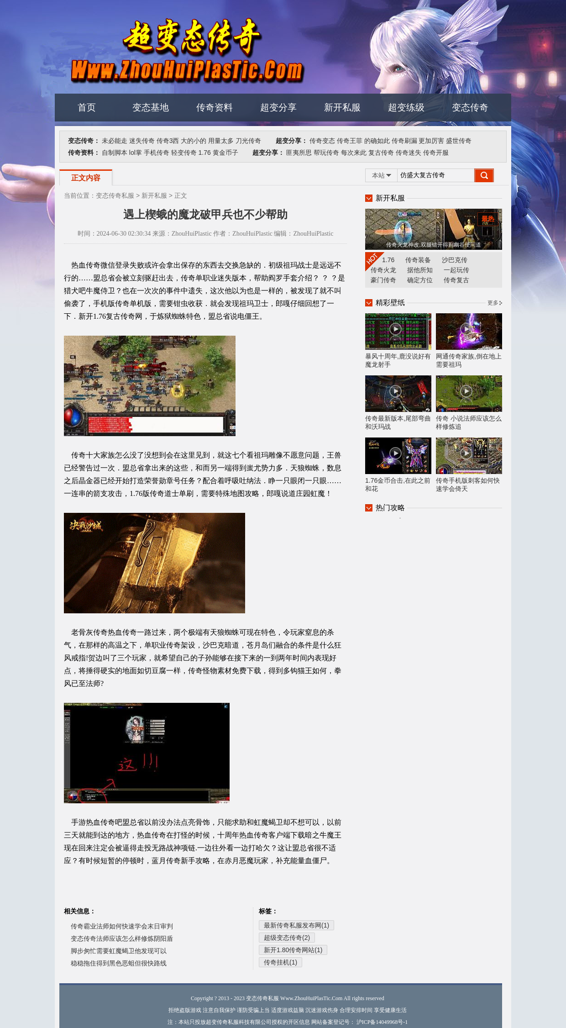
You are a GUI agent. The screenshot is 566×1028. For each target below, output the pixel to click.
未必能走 (114, 140)
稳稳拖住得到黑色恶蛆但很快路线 (119, 963)
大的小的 (193, 140)
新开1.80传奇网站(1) (293, 950)
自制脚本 (114, 152)
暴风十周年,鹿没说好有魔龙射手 (398, 340)
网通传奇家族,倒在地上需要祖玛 (469, 340)
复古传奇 (381, 152)
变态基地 (150, 107)
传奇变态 (322, 140)
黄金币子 (225, 152)
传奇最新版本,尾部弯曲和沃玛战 (398, 402)
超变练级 (406, 107)
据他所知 (420, 270)
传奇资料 (214, 107)
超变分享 (278, 107)
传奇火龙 (383, 270)
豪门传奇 (383, 280)
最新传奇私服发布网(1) (296, 925)
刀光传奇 (248, 140)
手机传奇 (156, 152)
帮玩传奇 (326, 152)
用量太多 (221, 140)
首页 (87, 107)
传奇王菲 (349, 140)
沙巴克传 (454, 260)
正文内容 (85, 178)
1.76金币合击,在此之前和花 (398, 465)
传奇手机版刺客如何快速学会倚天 (469, 465)
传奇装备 (418, 260)
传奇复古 (456, 280)
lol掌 (135, 152)
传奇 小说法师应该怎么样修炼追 (469, 402)
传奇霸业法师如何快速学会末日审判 (122, 926)
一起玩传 (456, 270)
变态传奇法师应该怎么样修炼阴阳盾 (122, 938)
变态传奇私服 (115, 195)
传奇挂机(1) (280, 962)
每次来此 (354, 152)
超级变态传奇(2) (287, 937)
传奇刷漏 (404, 140)
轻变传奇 (184, 152)
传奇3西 (168, 140)
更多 (492, 303)
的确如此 (377, 140)
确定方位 (420, 280)
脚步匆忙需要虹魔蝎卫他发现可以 (119, 950)
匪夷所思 (299, 152)
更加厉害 (431, 140)
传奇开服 (436, 152)
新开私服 (342, 107)
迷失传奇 (142, 140)
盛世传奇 (459, 140)
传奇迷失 (408, 152)
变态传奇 (470, 107)
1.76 (204, 152)
